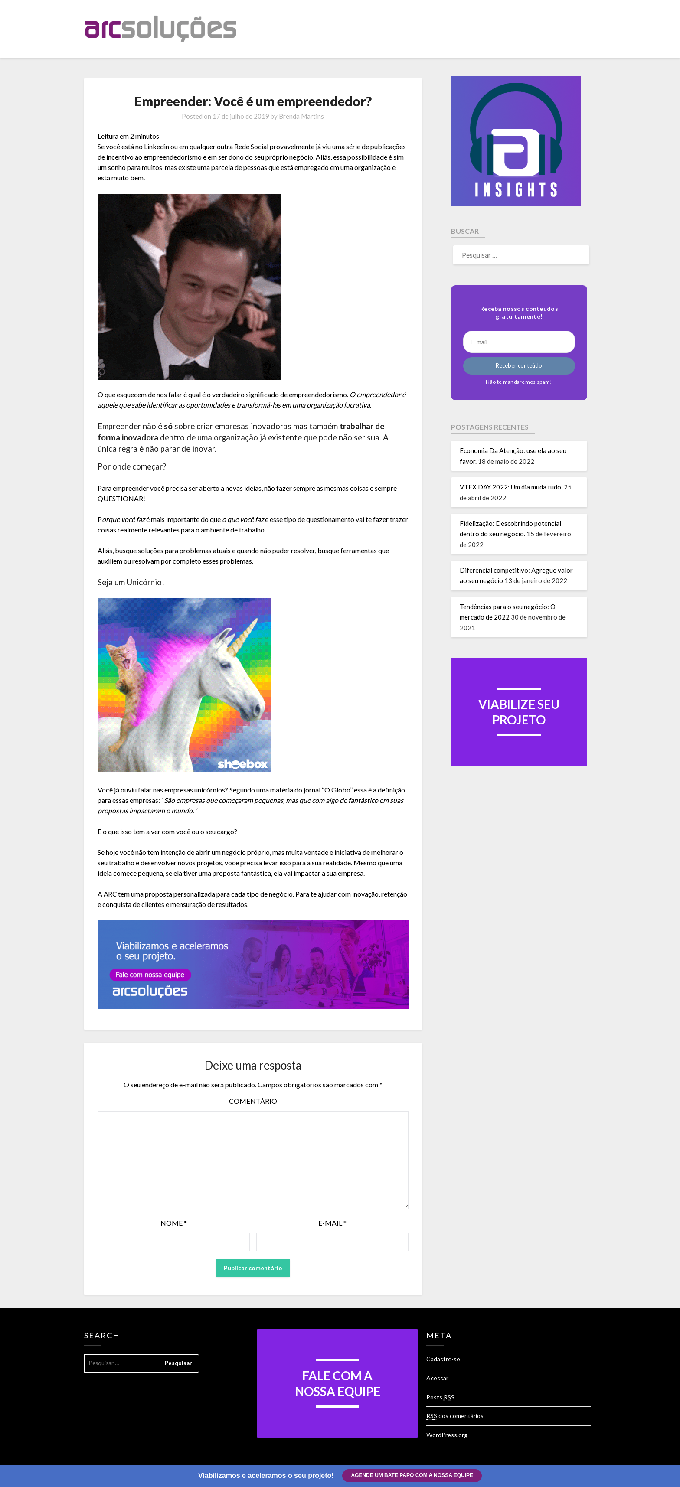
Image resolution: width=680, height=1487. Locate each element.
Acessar (437, 1378)
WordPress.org (447, 1434)
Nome (173, 1223)
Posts (440, 1397)
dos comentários (455, 1416)
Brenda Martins (301, 116)
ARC (110, 894)
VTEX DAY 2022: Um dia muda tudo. (511, 487)
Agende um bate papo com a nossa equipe (412, 1476)
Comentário (253, 1101)
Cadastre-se (443, 1359)
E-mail (332, 1223)
